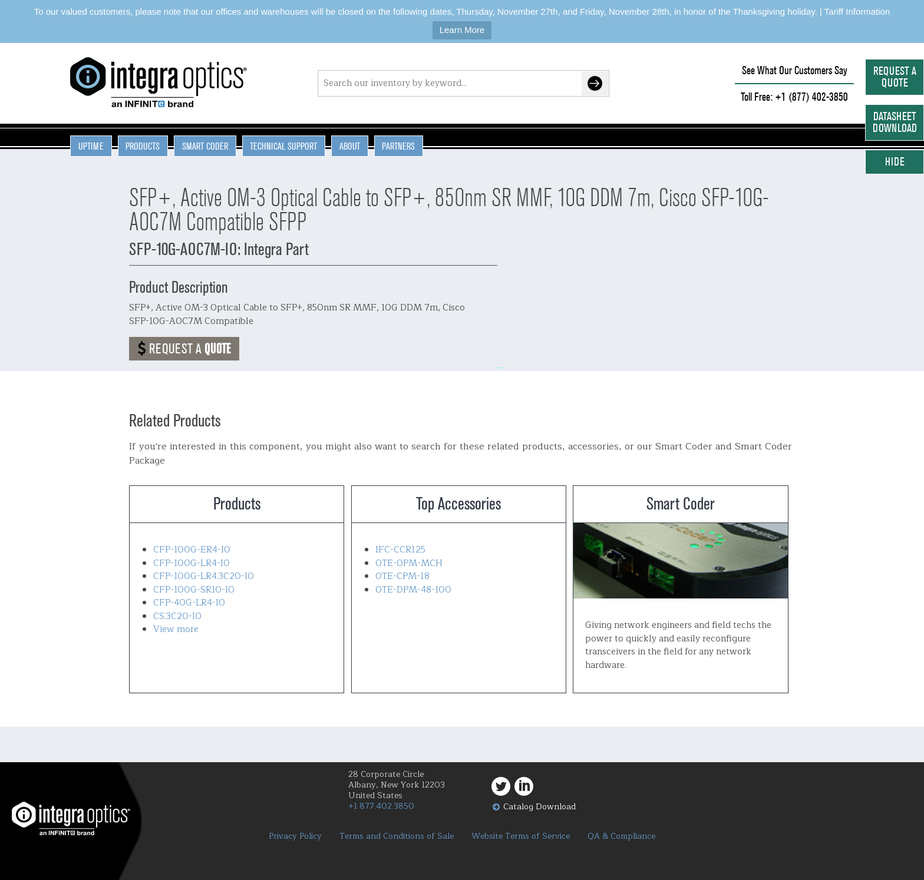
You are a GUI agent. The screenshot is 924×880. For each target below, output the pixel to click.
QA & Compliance (621, 836)
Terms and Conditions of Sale (396, 836)
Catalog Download (539, 806)
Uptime (91, 146)
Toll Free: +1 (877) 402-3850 (794, 97)
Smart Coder (205, 146)
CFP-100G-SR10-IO (194, 590)
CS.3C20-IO (177, 616)
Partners (398, 146)
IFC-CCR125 (400, 549)
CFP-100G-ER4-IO (191, 549)
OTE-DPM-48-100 (413, 590)
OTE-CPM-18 (402, 576)
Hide (895, 161)
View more (176, 629)
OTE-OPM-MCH (409, 563)
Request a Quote (894, 77)
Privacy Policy (295, 836)
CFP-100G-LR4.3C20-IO (203, 576)
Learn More (462, 30)
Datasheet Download (895, 122)
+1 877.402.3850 (381, 806)
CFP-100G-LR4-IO (191, 563)
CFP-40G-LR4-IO (189, 603)
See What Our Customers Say (794, 70)
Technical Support (283, 146)
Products (143, 146)
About (349, 146)
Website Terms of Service (520, 836)
